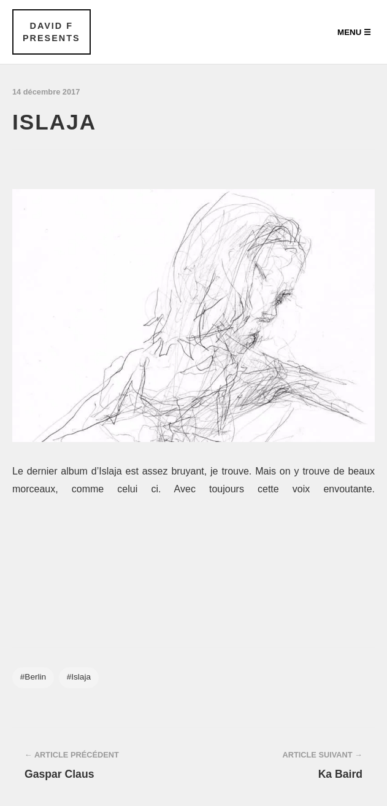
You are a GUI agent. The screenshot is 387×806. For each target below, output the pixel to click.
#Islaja (79, 676)
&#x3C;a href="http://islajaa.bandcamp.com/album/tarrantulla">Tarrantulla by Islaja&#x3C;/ (193, 555)
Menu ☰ (354, 32)
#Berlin (33, 676)
